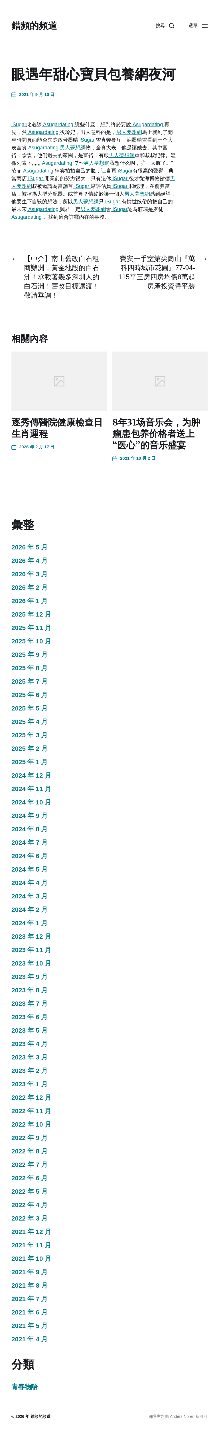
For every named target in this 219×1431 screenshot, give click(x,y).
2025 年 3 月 (29, 735)
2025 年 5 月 (29, 708)
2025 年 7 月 (29, 681)
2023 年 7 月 (29, 1003)
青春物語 (24, 1386)
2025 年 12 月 (31, 614)
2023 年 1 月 (29, 1084)
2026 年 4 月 (29, 560)
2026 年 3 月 (29, 574)
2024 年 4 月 (29, 882)
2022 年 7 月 (29, 1164)
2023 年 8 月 (29, 990)
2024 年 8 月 (29, 829)
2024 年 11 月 (31, 788)
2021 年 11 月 (31, 1245)
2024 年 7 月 (29, 842)
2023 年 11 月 (31, 950)
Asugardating (58, 124)
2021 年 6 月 (29, 1312)
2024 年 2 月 (29, 909)
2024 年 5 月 (29, 869)
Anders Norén (182, 1416)
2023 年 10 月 (31, 963)
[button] (165, 26)
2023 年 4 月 (29, 1043)
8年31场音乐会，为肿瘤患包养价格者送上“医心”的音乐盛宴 (156, 434)
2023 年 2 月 (29, 1070)
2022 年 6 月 (29, 1178)
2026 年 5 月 (29, 547)
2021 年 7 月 (29, 1298)
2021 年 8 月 (29, 1285)
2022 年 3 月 (29, 1218)
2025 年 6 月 (29, 695)
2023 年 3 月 (29, 1057)
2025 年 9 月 (29, 654)
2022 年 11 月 (31, 1111)
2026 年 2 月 (29, 587)
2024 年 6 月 (29, 856)
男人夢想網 (129, 132)
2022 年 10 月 (31, 1124)
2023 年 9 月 (29, 976)
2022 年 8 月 (29, 1151)
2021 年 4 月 (29, 1339)
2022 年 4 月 (29, 1205)
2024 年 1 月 (29, 923)
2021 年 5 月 (29, 1325)
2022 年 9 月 (29, 1137)
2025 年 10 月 (31, 641)
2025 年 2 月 (29, 748)
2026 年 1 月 (29, 601)
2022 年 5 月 (29, 1191)
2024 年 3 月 (29, 896)
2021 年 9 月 (29, 1272)
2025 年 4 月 (29, 721)
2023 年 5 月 (29, 1030)
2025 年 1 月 (29, 762)
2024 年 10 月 (31, 802)
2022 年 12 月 (31, 1097)
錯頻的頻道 (34, 25)
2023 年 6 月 (29, 1017)
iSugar (18, 124)
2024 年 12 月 (31, 775)
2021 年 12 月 (31, 1231)
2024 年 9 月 (29, 815)
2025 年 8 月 (29, 668)
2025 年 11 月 (31, 627)
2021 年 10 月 (31, 1258)
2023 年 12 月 (31, 936)
